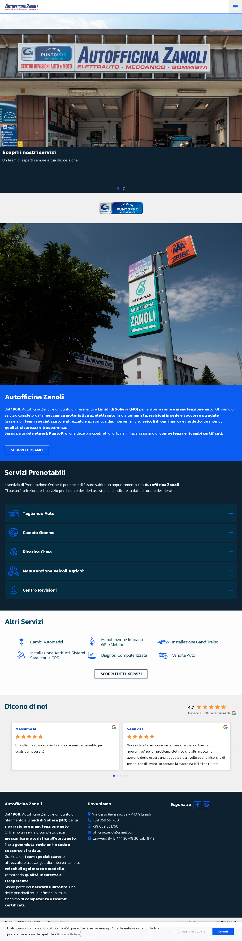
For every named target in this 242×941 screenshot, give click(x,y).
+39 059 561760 (106, 820)
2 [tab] (124, 188)
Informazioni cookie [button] (189, 931)
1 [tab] (118, 188)
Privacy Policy (68, 934)
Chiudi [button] (223, 931)
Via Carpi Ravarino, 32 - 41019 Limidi (121, 814)
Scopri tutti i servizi (121, 674)
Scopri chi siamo (27, 450)
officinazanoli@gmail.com (113, 832)
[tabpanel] (121, 93)
